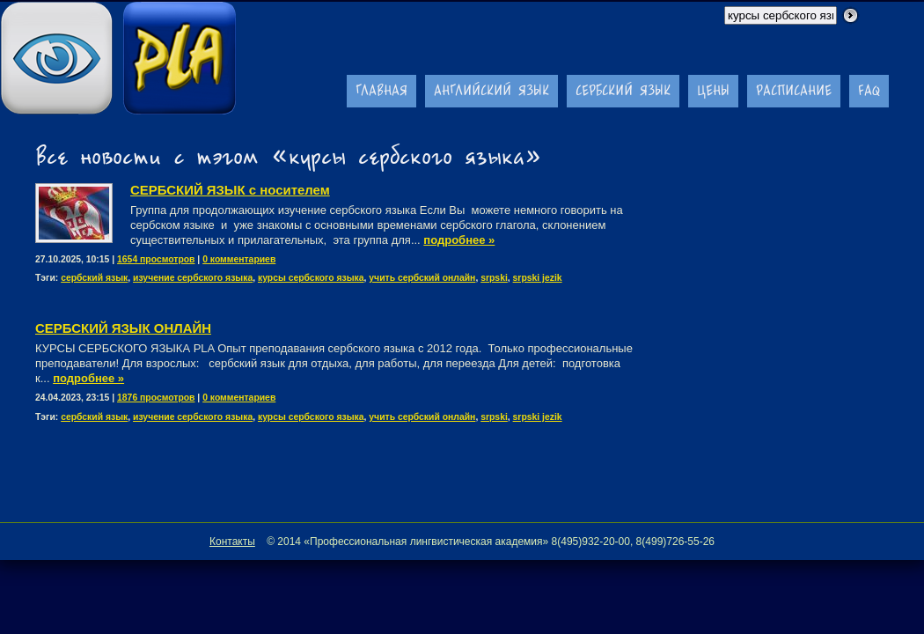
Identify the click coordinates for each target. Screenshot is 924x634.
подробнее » (459, 240)
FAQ (869, 91)
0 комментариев (238, 259)
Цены (713, 91)
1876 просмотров (155, 397)
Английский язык (491, 91)
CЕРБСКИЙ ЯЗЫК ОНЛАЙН (123, 328)
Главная (381, 91)
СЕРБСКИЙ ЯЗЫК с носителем (230, 189)
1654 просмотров (155, 259)
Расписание (794, 91)
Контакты (232, 541)
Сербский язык (623, 91)
